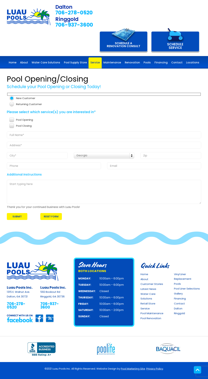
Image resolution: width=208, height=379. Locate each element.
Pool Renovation (150, 318)
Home (144, 274)
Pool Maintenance (151, 313)
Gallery (178, 293)
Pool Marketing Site (133, 368)
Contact (179, 303)
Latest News (148, 289)
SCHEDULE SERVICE (175, 46)
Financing (180, 298)
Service (145, 308)
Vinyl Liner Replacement (182, 276)
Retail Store (147, 303)
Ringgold (179, 313)
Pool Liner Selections (187, 288)
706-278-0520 (74, 13)
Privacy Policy (154, 368)
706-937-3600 (74, 25)
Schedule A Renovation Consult (123, 44)
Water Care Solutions (148, 296)
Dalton (178, 308)
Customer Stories (151, 284)
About (144, 279)
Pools (177, 284)
